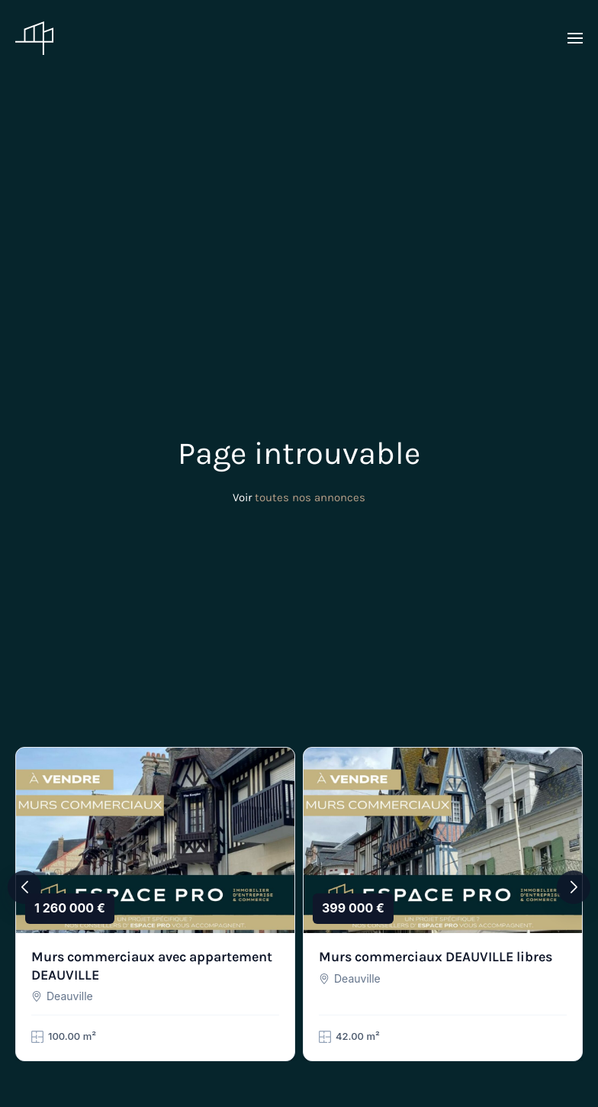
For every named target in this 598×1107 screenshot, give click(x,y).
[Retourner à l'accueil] (34, 38)
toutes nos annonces (310, 497)
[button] (575, 38)
